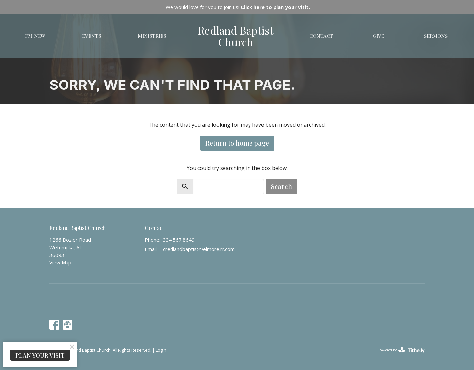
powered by (402, 350)
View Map (60, 262)
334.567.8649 (179, 239)
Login (161, 350)
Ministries (152, 36)
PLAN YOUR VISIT (40, 355)
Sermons (436, 36)
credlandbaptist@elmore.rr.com (199, 249)
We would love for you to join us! (238, 7)
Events (91, 36)
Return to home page (237, 142)
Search (281, 186)
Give (378, 36)
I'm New (35, 36)
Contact (321, 36)
